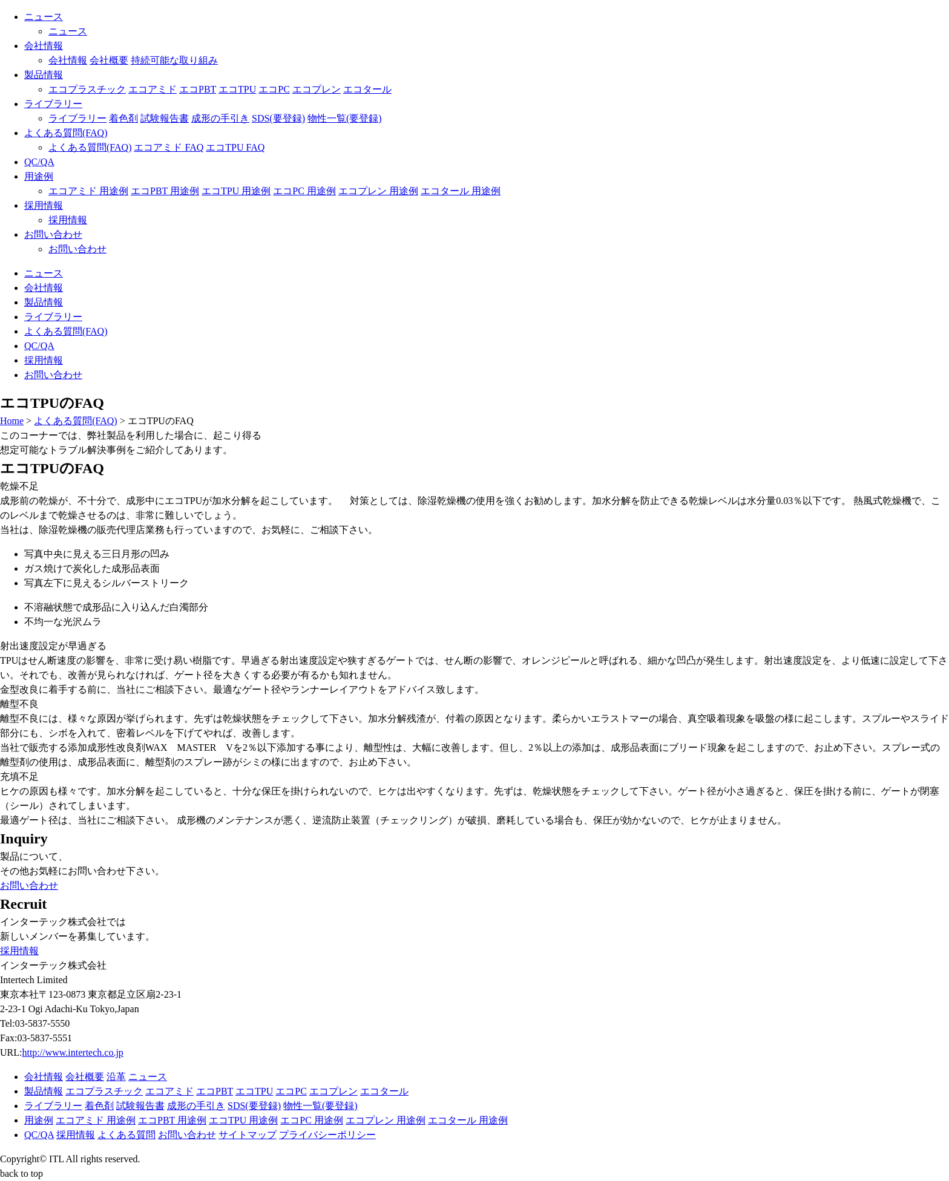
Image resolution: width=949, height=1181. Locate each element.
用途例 (38, 176)
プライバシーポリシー (327, 1135)
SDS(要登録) (278, 118)
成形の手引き (220, 118)
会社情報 (43, 46)
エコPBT (197, 89)
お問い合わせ (53, 234)
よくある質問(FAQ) (65, 133)
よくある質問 (126, 1135)
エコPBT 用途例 (165, 191)
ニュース (43, 16)
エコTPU (237, 89)
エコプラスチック (87, 89)
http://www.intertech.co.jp (72, 1052)
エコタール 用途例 (461, 191)
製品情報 (43, 75)
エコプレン (316, 89)
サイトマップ (247, 1135)
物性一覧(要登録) (344, 118)
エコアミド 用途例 (88, 191)
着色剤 (123, 118)
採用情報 (43, 205)
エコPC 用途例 (304, 191)
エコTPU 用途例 (236, 191)
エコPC (274, 89)
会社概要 (109, 60)
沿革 (116, 1076)
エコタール (367, 89)
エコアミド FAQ (168, 147)
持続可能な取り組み (174, 60)
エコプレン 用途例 (378, 191)
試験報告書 (164, 118)
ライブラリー (53, 104)
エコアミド (152, 89)
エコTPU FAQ (235, 147)
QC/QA (39, 162)
